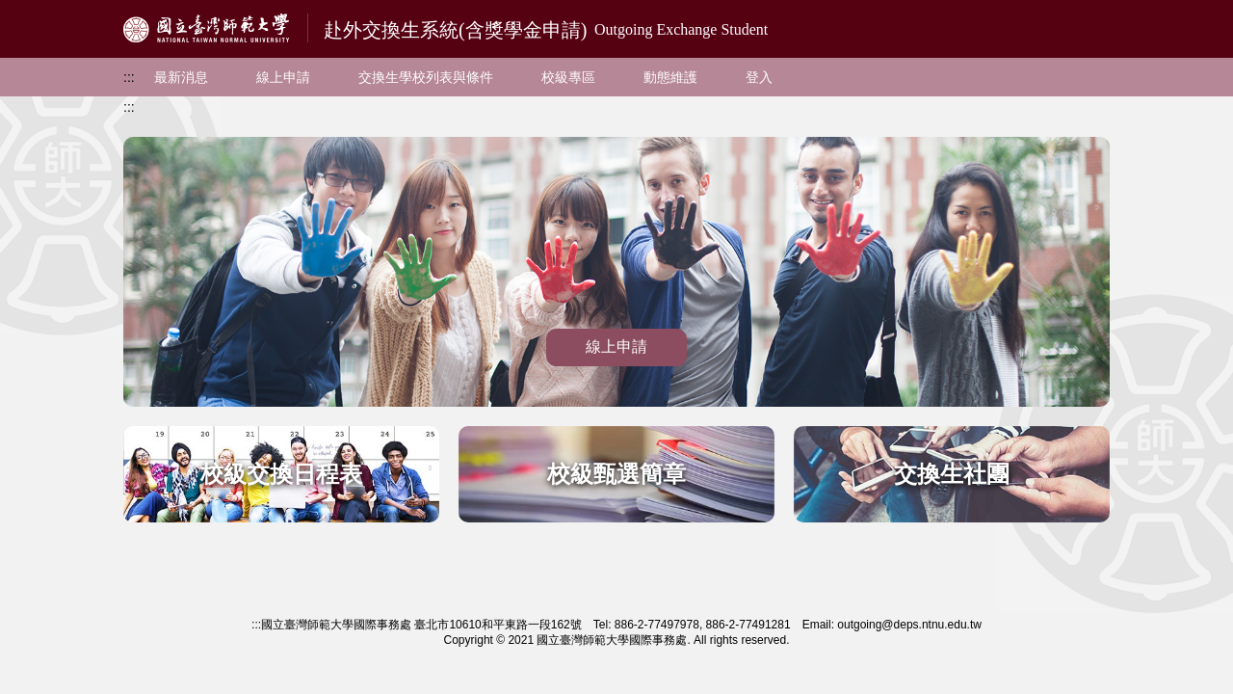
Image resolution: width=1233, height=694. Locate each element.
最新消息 (181, 77)
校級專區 (568, 77)
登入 (759, 77)
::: (129, 77)
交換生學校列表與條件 (425, 77)
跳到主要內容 (40, 10)
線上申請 (283, 77)
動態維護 (670, 77)
